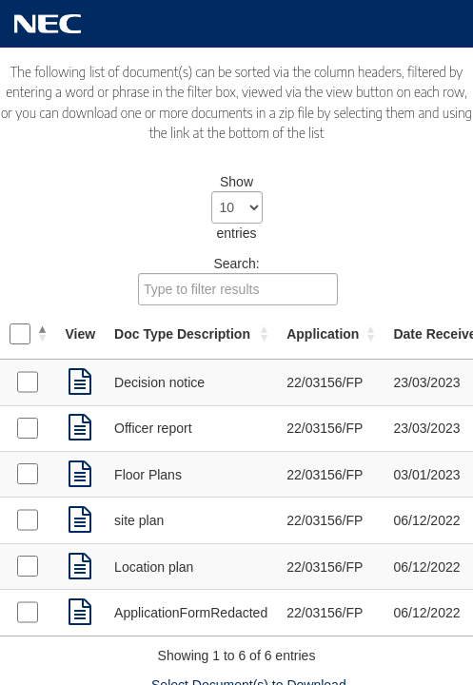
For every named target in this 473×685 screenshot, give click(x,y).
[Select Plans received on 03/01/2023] (27, 473)
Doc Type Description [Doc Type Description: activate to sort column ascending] (182, 334)
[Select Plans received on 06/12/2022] (27, 519)
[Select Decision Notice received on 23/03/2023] (27, 381)
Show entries (237, 207)
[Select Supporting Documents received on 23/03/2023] (27, 428)
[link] (80, 382)
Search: (238, 280)
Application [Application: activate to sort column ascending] (322, 334)
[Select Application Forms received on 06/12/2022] (27, 611)
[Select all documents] (20, 333)
